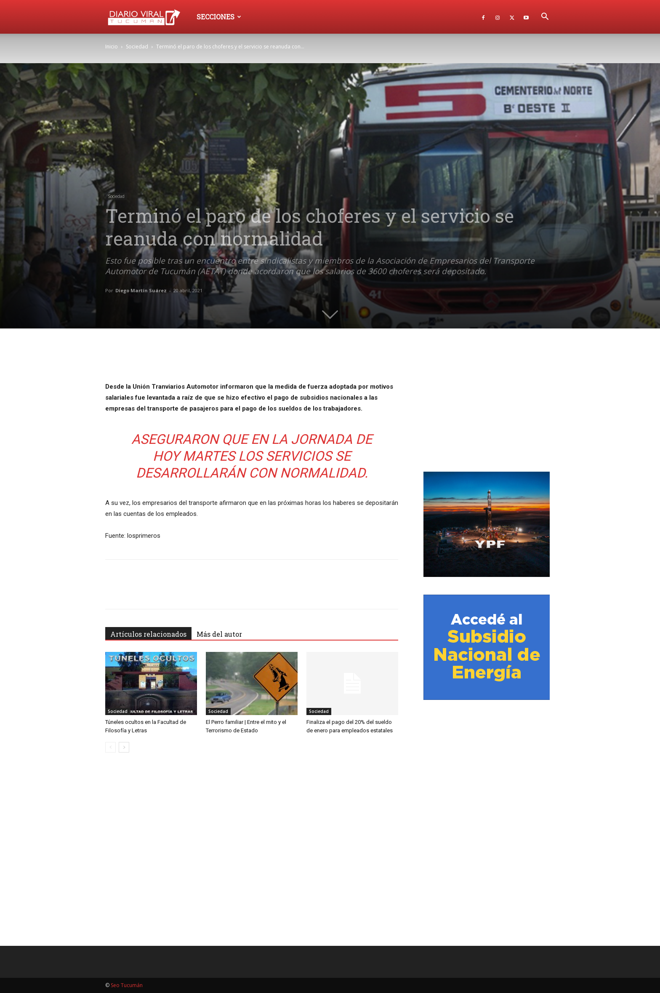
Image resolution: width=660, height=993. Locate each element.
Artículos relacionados (148, 634)
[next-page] (124, 747)
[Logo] (148, 17)
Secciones (219, 16)
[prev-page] (110, 747)
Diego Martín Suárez (141, 290)
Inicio (111, 46)
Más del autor (219, 634)
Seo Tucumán (127, 985)
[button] (545, 17)
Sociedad (137, 46)
